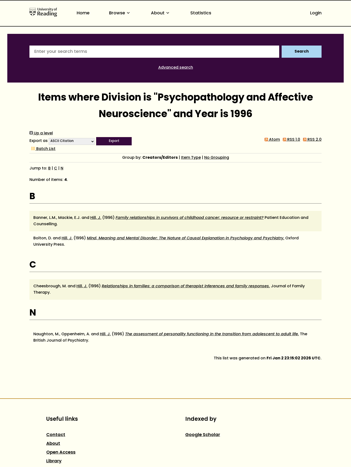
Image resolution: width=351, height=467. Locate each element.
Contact (55, 435)
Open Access (60, 452)
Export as (38, 141)
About (161, 13)
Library (54, 461)
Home (83, 13)
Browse (120, 13)
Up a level (41, 133)
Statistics (200, 13)
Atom (271, 140)
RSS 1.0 (290, 140)
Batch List (42, 149)
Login (316, 13)
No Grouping (216, 158)
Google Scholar (202, 435)
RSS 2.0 (311, 140)
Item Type (191, 158)
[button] (114, 141)
